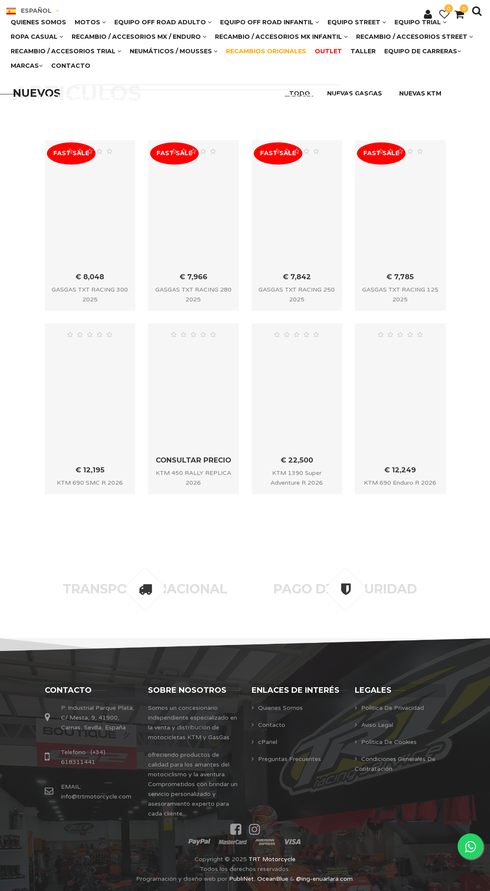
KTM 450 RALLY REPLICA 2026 (193, 477)
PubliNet (241, 878)
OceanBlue (272, 878)
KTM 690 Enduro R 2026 (400, 482)
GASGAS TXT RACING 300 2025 (90, 294)
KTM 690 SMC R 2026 (90, 482)
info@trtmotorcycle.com (96, 796)
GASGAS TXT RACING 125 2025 (400, 294)
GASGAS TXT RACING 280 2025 (193, 294)
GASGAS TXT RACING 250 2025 (296, 294)
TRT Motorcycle (272, 859)
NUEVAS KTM (420, 93)
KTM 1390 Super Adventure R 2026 (296, 477)
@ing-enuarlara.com (324, 878)
